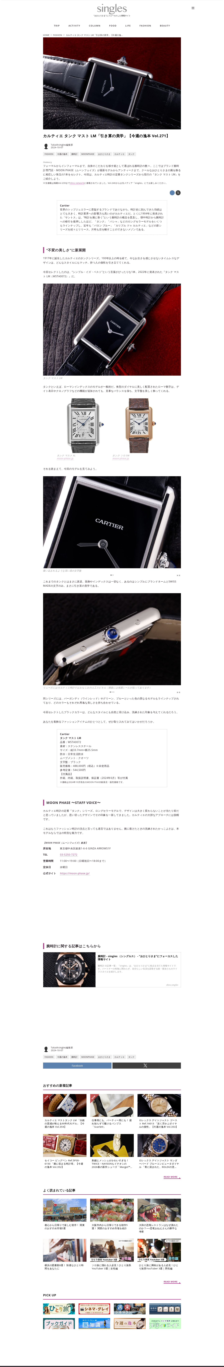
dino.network (77, 183)
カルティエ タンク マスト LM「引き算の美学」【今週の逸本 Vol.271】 (106, 135)
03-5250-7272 (68, 854)
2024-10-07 (57, 147)
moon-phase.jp (65, 458)
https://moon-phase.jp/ (75, 873)
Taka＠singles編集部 (62, 144)
